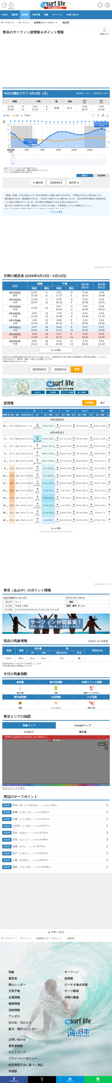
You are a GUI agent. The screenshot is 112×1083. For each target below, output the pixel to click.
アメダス (14, 1016)
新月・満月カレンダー (22, 1029)
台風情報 (14, 997)
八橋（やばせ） (25, 860)
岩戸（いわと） (25, 853)
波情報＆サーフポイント (49, 938)
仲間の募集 (71, 997)
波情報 (25, 15)
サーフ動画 (71, 991)
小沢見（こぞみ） (25, 826)
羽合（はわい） (25, 833)
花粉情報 (14, 1010)
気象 (46, 15)
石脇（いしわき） (25, 819)
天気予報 (36, 15)
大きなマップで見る (13, 788)
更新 (76, 369)
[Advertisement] (56, 62)
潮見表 (15, 15)
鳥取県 (70, 938)
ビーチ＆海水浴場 (75, 984)
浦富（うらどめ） (26, 867)
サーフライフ (8, 938)
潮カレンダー (17, 984)
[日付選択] (39, 369)
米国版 (12, 1071)
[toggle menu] (107, 4)
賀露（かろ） (24, 846)
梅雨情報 (14, 1003)
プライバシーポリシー (22, 1058)
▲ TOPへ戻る (56, 932)
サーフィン (57, 15)
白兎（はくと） (25, 840)
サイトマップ (17, 1052)
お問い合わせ (73, 15)
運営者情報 (15, 1046)
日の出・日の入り (20, 1022)
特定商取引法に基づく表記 (25, 1065)
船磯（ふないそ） (25, 812)
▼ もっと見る (56, 212)
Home (5, 15)
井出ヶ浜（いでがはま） (29, 805)
